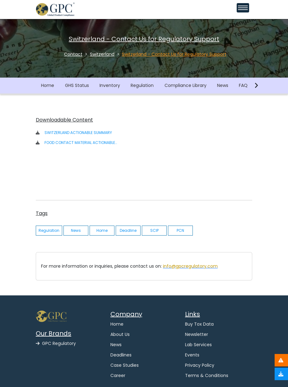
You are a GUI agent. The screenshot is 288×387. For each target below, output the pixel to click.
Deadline (128, 230)
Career (117, 375)
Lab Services (198, 345)
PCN (180, 230)
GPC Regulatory (56, 343)
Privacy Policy (199, 365)
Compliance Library (186, 85)
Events (192, 355)
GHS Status (77, 85)
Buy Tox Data (199, 324)
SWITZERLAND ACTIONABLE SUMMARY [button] (78, 132)
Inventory (110, 85)
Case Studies (124, 365)
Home (47, 85)
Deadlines (121, 355)
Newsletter (196, 334)
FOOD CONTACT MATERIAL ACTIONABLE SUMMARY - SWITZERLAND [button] (81, 142)
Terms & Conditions (206, 375)
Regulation (142, 85)
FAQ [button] (243, 85)
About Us (120, 334)
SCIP (154, 230)
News (222, 85)
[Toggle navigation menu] (243, 7)
